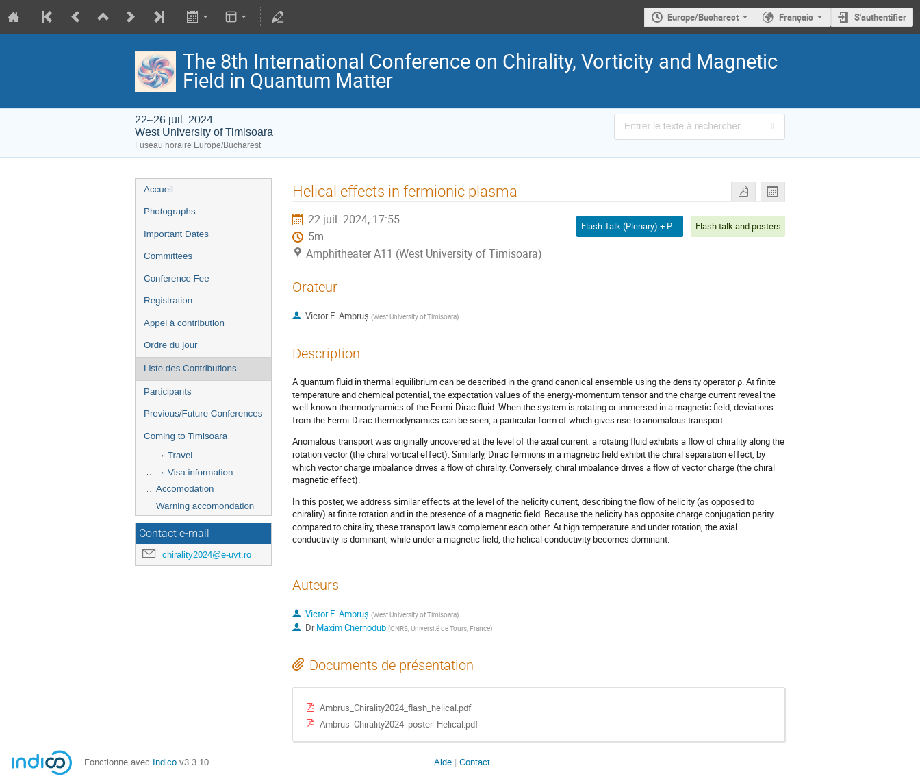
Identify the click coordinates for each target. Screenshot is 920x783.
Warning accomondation (205, 506)
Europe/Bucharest (703, 17)
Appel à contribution (184, 323)
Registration (168, 300)
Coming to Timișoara (185, 436)
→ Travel (174, 455)
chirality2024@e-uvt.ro (206, 554)
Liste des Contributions (190, 368)
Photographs (170, 211)
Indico (165, 762)
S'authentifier (880, 17)
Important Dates (176, 234)
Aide (443, 762)
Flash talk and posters (738, 226)
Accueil (158, 189)
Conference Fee (176, 278)
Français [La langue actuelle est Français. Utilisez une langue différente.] (796, 17)
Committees (168, 256)
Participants (168, 391)
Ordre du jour (171, 345)
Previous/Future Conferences (203, 413)
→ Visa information (194, 472)
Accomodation (185, 489)
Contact (474, 762)
